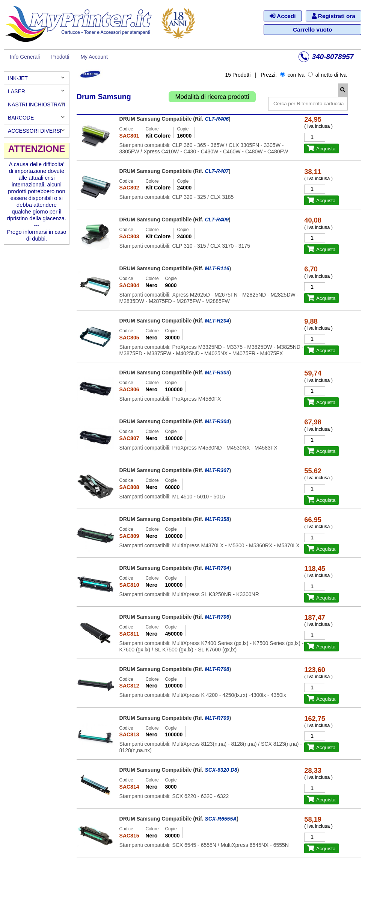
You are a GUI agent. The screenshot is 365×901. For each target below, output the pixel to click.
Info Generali (25, 57)
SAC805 (129, 338)
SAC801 (129, 136)
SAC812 (129, 686)
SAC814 (129, 787)
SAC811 (129, 634)
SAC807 (129, 438)
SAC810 (129, 585)
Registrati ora (334, 16)
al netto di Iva (327, 75)
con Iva (292, 75)
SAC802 (129, 188)
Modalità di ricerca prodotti (212, 96)
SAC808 (129, 487)
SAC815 (129, 836)
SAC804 (129, 285)
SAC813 (129, 734)
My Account (93, 57)
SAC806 (129, 389)
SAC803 (129, 236)
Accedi (283, 16)
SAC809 (129, 536)
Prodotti (60, 57)
